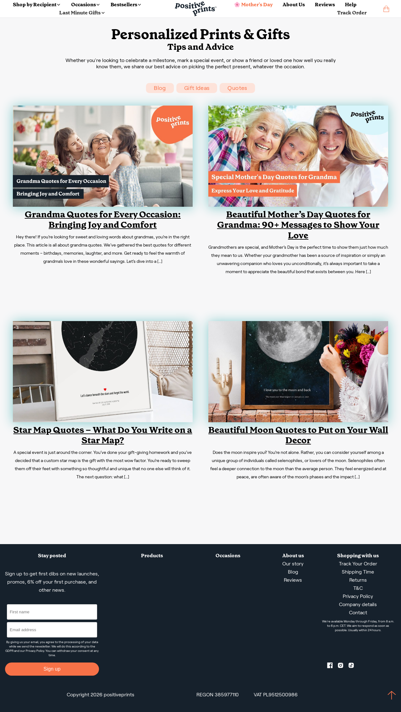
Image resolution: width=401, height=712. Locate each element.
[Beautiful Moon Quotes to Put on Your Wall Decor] (298, 420)
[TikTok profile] (353, 667)
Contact (358, 612)
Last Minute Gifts (81, 12)
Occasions (85, 4)
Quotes (237, 88)
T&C (358, 588)
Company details (358, 604)
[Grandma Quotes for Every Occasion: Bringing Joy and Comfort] (103, 205)
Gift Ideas (197, 88)
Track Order (352, 12)
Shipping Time (358, 571)
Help (351, 4)
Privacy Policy (35, 650)
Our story (293, 563)
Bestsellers (126, 4)
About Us (294, 4)
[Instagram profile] (343, 667)
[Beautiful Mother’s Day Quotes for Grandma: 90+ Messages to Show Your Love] (298, 205)
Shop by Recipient (36, 4)
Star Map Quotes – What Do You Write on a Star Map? (102, 435)
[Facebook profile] (332, 667)
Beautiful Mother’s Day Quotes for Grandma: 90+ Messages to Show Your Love (298, 225)
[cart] (386, 9)
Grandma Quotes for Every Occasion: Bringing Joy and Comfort (103, 220)
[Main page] (195, 9)
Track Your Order (358, 563)
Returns (358, 580)
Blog (160, 88)
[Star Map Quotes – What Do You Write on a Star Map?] (103, 420)
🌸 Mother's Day (253, 4)
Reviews (325, 4)
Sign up (52, 669)
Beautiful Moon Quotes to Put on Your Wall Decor (298, 435)
